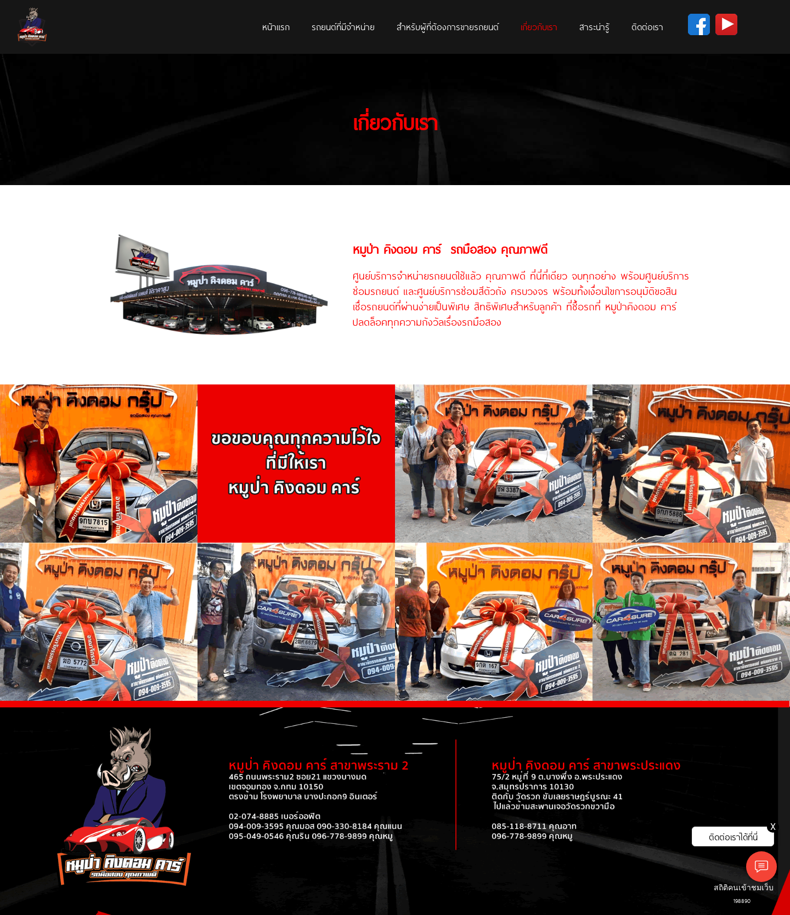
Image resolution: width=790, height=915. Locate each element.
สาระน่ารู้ (594, 26)
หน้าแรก (276, 26)
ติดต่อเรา (647, 26)
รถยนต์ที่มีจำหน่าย (343, 26)
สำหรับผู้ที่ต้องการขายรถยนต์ (448, 26)
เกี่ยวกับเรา (539, 26)
